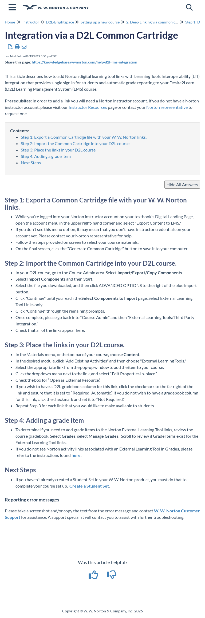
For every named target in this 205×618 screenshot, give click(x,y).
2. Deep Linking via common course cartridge (163, 22)
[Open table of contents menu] (13, 6)
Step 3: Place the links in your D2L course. (58, 149)
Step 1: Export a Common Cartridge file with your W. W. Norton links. (84, 136)
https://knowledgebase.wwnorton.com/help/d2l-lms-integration (84, 62)
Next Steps (31, 162)
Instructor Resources (88, 107)
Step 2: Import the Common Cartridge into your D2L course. (75, 143)
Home (10, 22)
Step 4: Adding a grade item (46, 156)
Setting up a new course (100, 22)
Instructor (30, 22)
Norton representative (167, 107)
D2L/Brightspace (60, 22)
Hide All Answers (182, 184)
